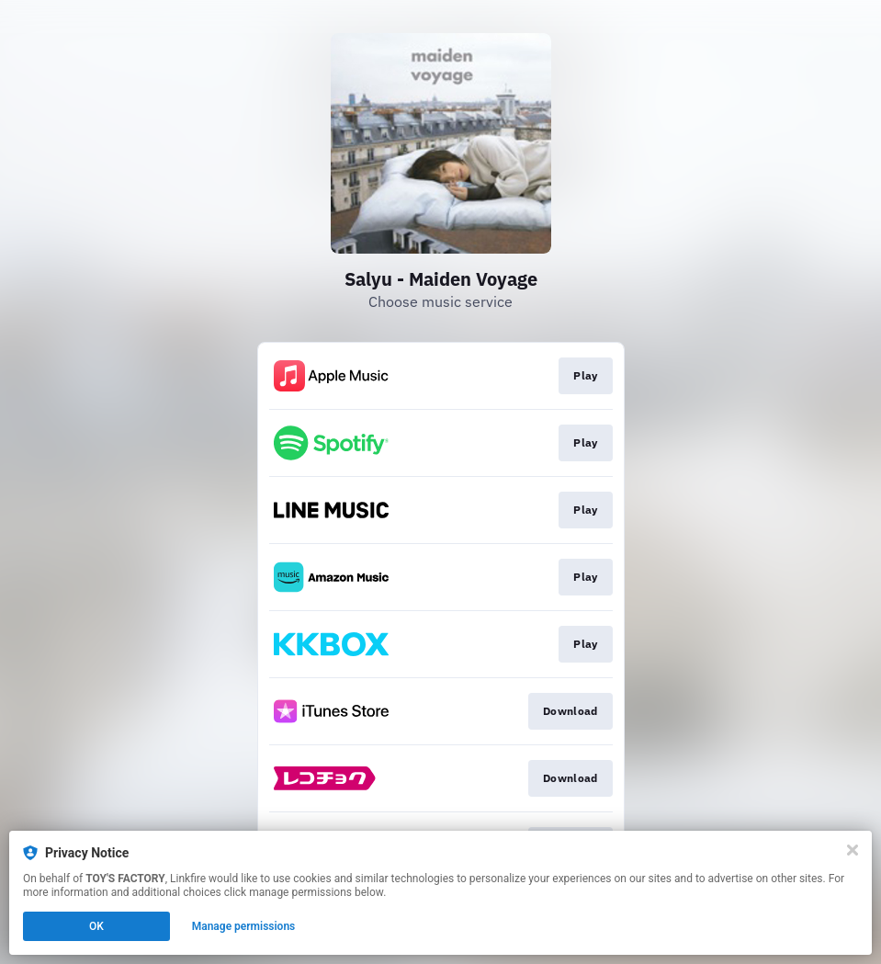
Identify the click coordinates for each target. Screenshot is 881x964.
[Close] (852, 850)
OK (96, 926)
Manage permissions (244, 926)
